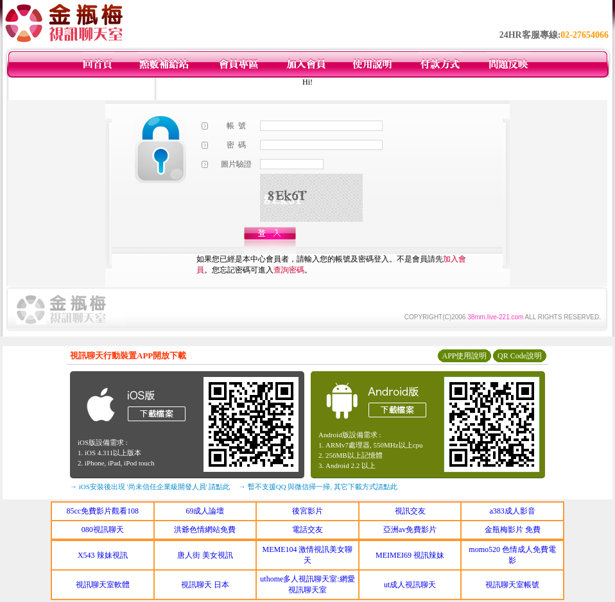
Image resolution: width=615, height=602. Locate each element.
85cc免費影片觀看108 (102, 510)
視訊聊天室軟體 (103, 584)
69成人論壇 (205, 510)
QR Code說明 (520, 355)
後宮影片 (307, 510)
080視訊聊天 (103, 529)
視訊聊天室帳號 (512, 584)
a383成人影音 (512, 510)
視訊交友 (410, 510)
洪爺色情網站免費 (205, 529)
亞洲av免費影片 (410, 529)
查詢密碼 (288, 269)
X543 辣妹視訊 (103, 555)
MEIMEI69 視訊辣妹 (410, 555)
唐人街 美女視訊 (205, 555)
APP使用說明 (464, 355)
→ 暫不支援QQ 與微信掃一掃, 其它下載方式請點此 (318, 486)
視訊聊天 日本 (205, 584)
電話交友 (307, 529)
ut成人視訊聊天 (410, 584)
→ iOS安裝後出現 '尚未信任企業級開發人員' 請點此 (150, 486)
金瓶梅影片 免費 (513, 529)
